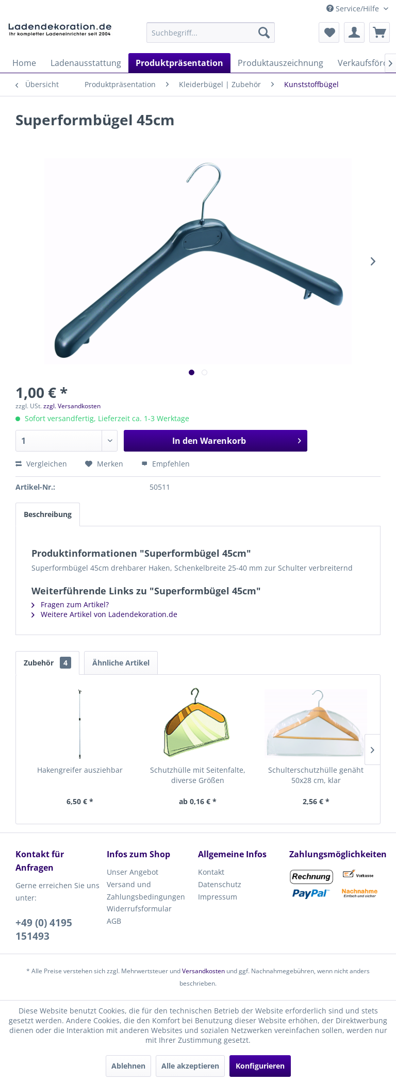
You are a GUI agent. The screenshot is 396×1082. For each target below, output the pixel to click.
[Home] (24, 63)
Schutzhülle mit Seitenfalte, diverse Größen (197, 775)
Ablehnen (128, 1066)
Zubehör (47, 663)
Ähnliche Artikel (121, 663)
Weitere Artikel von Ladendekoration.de (104, 614)
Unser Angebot (132, 872)
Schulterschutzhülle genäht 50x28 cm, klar (316, 775)
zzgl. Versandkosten (72, 406)
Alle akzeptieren (190, 1066)
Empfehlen (165, 464)
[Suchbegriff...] (210, 32)
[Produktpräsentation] (179, 63)
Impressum (217, 897)
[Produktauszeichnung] (280, 63)
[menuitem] (210, 32)
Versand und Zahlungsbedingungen (146, 890)
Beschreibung (48, 514)
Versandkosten (203, 971)
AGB (114, 921)
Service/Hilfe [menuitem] (353, 8)
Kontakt (211, 872)
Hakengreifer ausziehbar (80, 770)
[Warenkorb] (379, 32)
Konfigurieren (260, 1066)
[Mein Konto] (354, 32)
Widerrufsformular (139, 908)
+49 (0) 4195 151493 (43, 929)
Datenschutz (219, 884)
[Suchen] (264, 32)
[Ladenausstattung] (85, 63)
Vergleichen (41, 464)
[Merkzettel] (329, 32)
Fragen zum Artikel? (70, 604)
